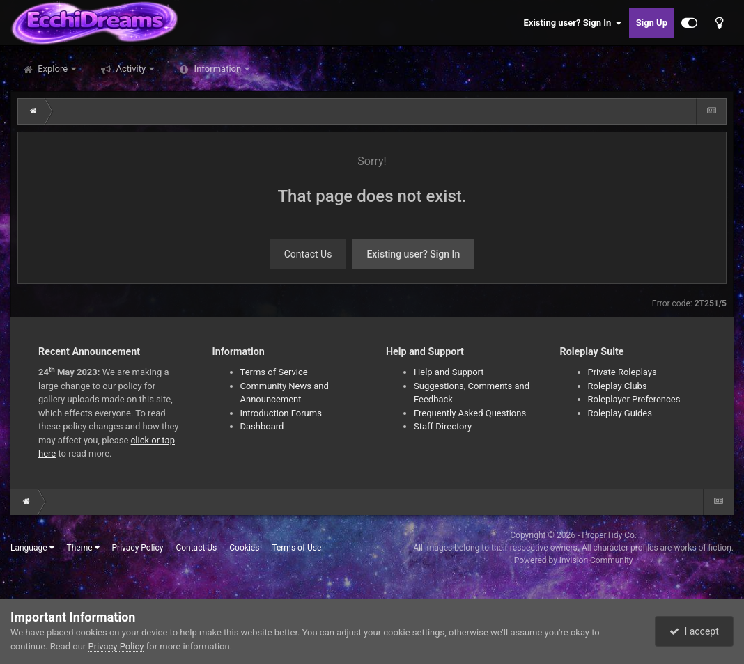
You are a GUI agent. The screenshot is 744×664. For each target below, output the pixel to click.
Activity (131, 68)
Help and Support (449, 372)
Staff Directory (443, 426)
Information (217, 68)
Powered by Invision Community (573, 560)
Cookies (244, 548)
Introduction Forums (281, 413)
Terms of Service (274, 372)
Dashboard (262, 426)
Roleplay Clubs (617, 386)
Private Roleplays (622, 372)
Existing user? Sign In (573, 23)
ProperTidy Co (608, 535)
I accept (693, 631)
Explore (53, 68)
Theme (83, 548)
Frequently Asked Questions (470, 413)
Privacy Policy (138, 548)
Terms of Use (296, 548)
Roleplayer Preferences (634, 399)
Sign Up (651, 22)
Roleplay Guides (620, 413)
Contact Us (308, 254)
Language (32, 548)
